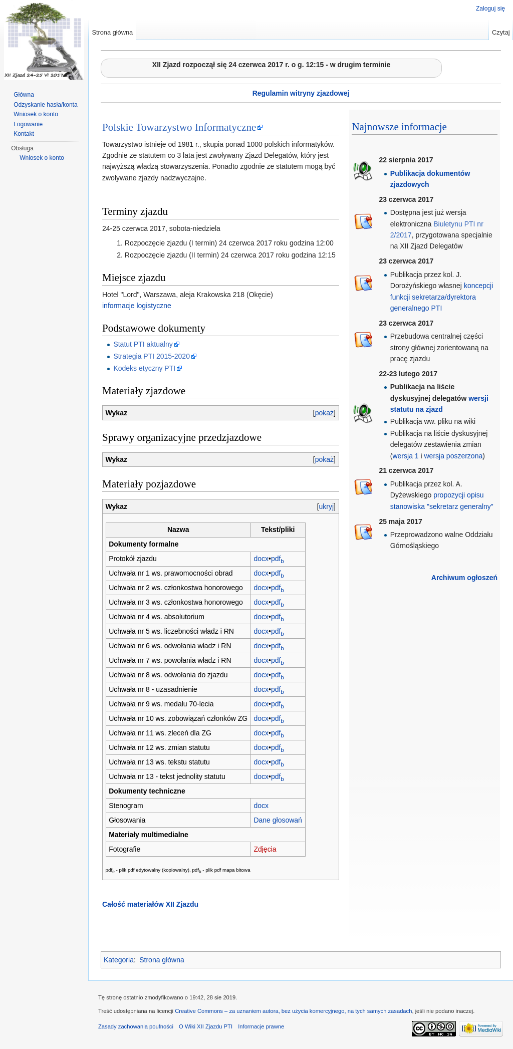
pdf (277, 559)
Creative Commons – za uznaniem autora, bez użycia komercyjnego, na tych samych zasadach (293, 1011)
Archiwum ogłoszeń (464, 578)
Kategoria (119, 960)
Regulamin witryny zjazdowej (301, 93)
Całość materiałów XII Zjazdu (150, 904)
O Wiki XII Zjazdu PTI (205, 1026)
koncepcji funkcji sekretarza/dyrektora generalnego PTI (441, 297)
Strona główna (161, 960)
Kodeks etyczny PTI (144, 368)
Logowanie (28, 124)
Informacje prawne (261, 1026)
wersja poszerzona (453, 456)
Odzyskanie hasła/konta (45, 104)
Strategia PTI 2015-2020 (151, 356)
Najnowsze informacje (399, 127)
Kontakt (24, 133)
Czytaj (501, 32)
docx (261, 559)
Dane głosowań (277, 820)
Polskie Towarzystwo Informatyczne (179, 127)
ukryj (326, 506)
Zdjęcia (264, 849)
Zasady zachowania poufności (135, 1026)
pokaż (324, 413)
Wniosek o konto (36, 114)
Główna (24, 94)
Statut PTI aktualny (142, 344)
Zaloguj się (490, 8)
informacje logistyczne (136, 306)
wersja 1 (405, 456)
